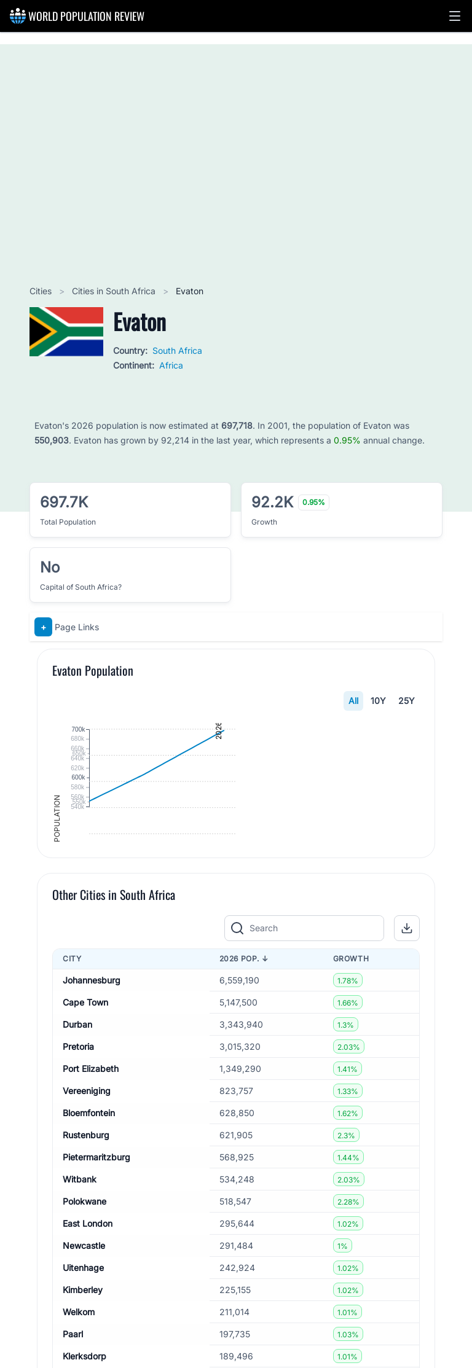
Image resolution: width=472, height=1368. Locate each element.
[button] (454, 16)
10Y (378, 700)
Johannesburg (91, 1112)
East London (87, 1355)
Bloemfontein (89, 1245)
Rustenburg (86, 1267)
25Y (406, 700)
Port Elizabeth (91, 1200)
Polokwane (84, 1333)
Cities (42, 291)
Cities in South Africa (115, 291)
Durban (77, 1156)
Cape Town (85, 1134)
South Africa (177, 350)
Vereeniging (87, 1223)
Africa (171, 365)
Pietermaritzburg (96, 1289)
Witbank (79, 1311)
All (353, 700)
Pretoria (78, 1178)
